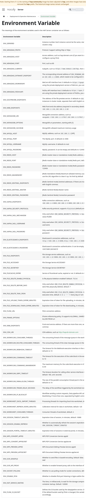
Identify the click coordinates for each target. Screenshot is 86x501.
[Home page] (4, 16)
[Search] (76, 9)
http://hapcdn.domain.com (68, 332)
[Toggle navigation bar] (3, 9)
